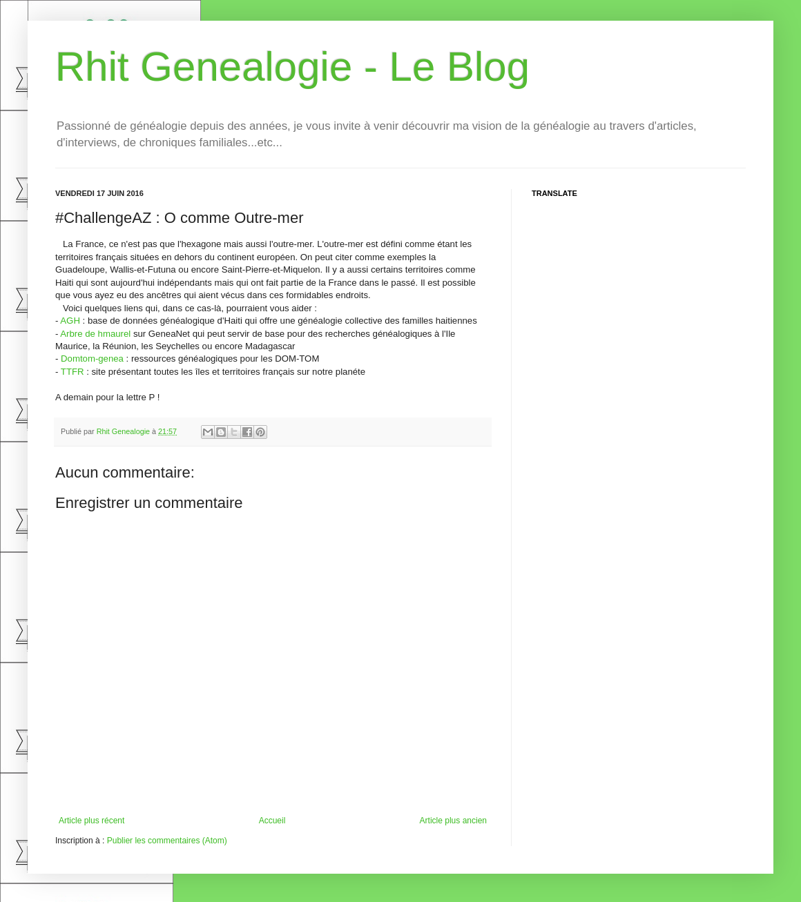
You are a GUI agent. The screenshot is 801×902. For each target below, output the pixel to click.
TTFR (72, 371)
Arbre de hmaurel (95, 334)
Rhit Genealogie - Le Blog (292, 66)
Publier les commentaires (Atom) (167, 840)
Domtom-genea (92, 358)
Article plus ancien (453, 820)
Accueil (272, 820)
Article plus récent (91, 820)
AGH (70, 320)
